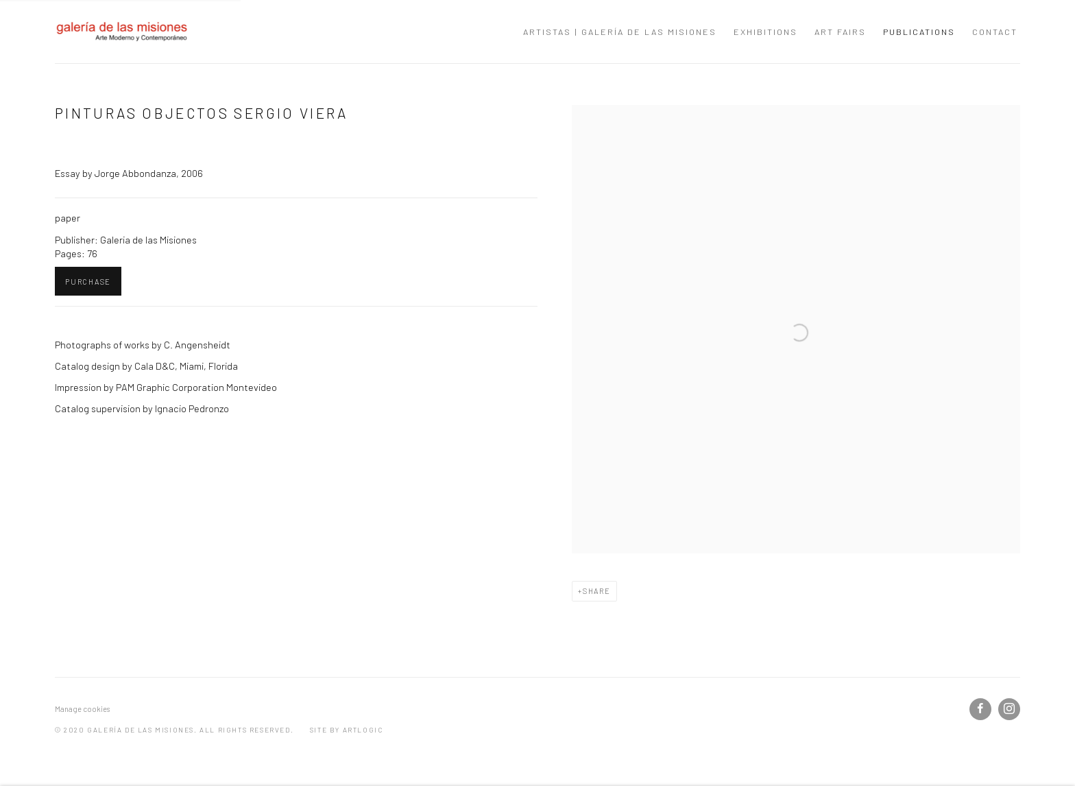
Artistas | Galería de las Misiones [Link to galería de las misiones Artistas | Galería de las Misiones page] (619, 31)
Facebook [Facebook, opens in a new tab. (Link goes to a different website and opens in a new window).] (980, 709)
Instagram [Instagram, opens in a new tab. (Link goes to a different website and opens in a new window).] (1009, 709)
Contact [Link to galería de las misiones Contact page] (994, 31)
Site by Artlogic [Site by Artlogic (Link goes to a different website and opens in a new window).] (346, 730)
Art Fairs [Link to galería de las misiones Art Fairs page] (840, 31)
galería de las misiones (123, 31)
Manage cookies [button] (82, 708)
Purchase (88, 281)
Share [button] (597, 590)
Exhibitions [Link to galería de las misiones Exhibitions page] (765, 31)
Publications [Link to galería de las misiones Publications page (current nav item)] (919, 31)
